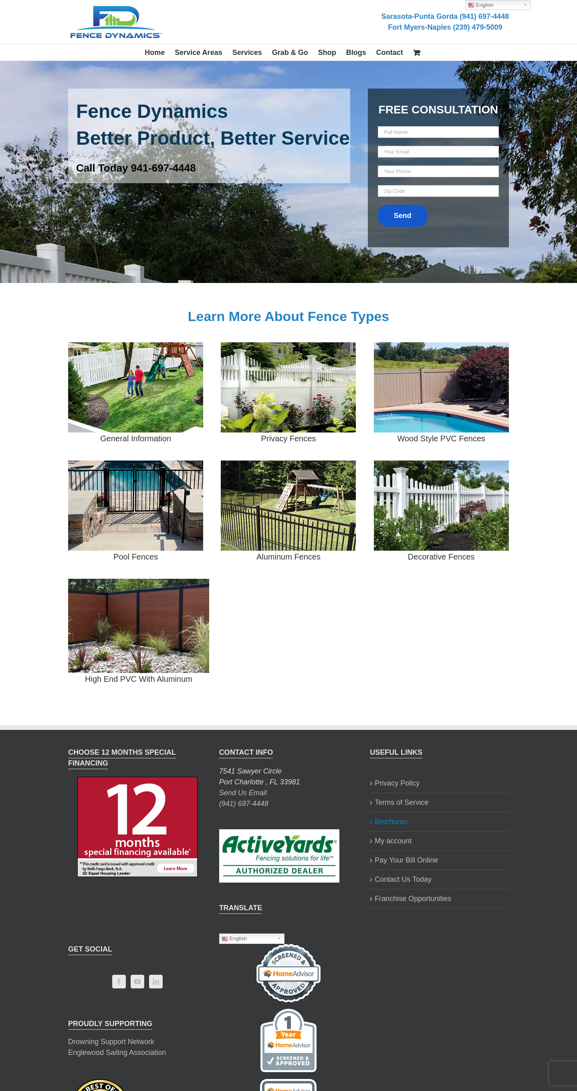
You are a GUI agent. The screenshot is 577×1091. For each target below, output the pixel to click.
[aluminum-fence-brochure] (288, 466)
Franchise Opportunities (413, 899)
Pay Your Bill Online (406, 860)
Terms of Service (401, 802)
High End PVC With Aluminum (138, 679)
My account (393, 841)
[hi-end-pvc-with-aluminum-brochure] (138, 584)
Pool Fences (135, 556)
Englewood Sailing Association (117, 1053)
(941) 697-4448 (243, 804)
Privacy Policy (397, 783)
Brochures (391, 822)
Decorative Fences (441, 556)
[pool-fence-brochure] (135, 466)
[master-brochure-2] (135, 347)
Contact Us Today (403, 879)
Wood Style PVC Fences (441, 438)
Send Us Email (243, 793)
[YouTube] (137, 981)
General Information (135, 438)
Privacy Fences (288, 438)
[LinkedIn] (156, 981)
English (234, 938)
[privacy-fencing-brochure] (288, 347)
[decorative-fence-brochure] (441, 466)
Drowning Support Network (111, 1042)
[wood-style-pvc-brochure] (441, 347)
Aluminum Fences (288, 556)
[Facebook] (119, 981)
